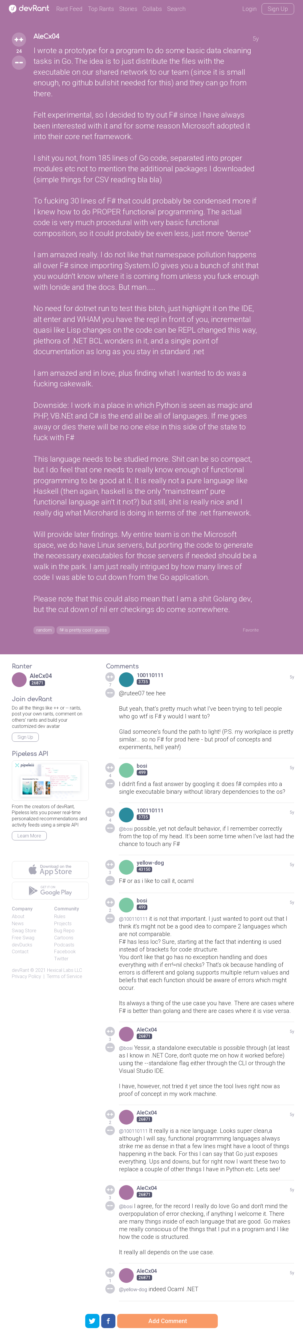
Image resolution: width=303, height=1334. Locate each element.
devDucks (22, 947)
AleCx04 (50, 38)
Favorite (248, 630)
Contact (20, 954)
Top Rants (101, 8)
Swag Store (24, 933)
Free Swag (23, 940)
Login (249, 8)
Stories (128, 8)
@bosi (127, 830)
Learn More (29, 838)
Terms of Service (64, 978)
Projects (63, 926)
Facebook (65, 954)
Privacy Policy (26, 978)
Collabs (152, 8)
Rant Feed (69, 8)
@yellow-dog (136, 1291)
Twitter (61, 961)
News (18, 926)
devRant (20, 972)
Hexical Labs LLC (64, 972)
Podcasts (64, 947)
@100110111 (136, 920)
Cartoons (63, 940)
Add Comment (167, 1321)
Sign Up (278, 8)
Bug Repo (64, 933)
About (18, 919)
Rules (59, 919)
